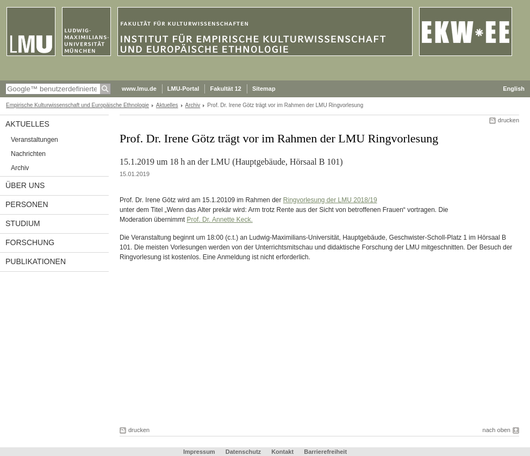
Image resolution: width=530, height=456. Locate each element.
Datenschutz (243, 451)
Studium (22, 223)
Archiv (193, 105)
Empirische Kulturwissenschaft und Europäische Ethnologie (77, 105)
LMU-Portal (183, 88)
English (514, 88)
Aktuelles (167, 105)
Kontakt (282, 451)
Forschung (29, 242)
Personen (26, 204)
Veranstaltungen (34, 139)
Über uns (25, 185)
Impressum (199, 451)
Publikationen (35, 261)
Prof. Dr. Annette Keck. (219, 219)
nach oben (496, 430)
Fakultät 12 (225, 88)
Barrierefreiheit (325, 451)
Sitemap (264, 88)
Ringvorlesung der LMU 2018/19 (330, 200)
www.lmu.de (139, 88)
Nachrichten (28, 154)
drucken (508, 120)
